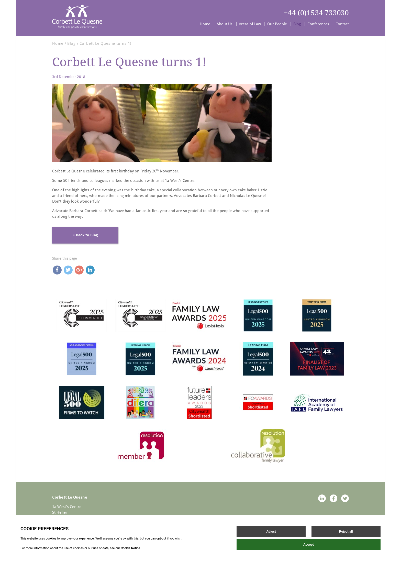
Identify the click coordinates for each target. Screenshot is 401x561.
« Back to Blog (85, 235)
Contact (342, 24)
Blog (297, 24)
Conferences (318, 24)
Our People (277, 24)
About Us (224, 24)
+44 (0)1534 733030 (316, 13)
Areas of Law (250, 24)
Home (205, 24)
